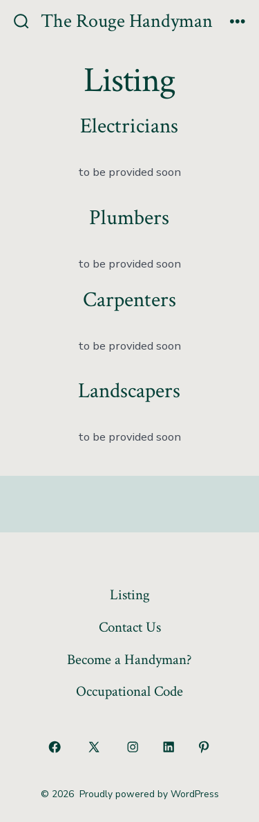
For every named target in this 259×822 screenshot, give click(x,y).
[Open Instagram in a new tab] (133, 746)
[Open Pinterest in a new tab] (204, 746)
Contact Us (130, 627)
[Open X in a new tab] (93, 746)
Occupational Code (129, 691)
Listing (130, 594)
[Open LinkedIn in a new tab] (168, 746)
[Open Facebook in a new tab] (55, 746)
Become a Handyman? (129, 659)
